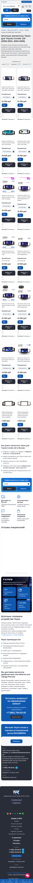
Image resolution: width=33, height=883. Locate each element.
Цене (3, 64)
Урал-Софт (22, 878)
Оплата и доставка (16, 823)
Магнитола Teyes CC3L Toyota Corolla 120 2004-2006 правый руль (24, 305)
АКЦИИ (16, 821)
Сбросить (23, 24)
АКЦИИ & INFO (16, 818)
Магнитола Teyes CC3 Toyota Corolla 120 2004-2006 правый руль (24, 252)
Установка (23, 882)
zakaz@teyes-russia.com (9, 777)
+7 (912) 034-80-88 (18, 635)
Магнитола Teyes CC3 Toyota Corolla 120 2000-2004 (8, 252)
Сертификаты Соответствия (16, 834)
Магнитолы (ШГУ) (13, 30)
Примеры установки (16, 831)
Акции (16, 882)
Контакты (16, 843)
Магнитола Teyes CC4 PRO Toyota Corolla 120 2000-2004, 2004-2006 (8, 88)
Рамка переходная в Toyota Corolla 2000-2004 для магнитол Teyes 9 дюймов (7, 414)
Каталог (3, 882)
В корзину (4, 105)
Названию (14, 64)
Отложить (3, 117)
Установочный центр (16, 800)
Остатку (25, 64)
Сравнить (3, 114)
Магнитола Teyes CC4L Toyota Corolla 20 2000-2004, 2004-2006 (24, 142)
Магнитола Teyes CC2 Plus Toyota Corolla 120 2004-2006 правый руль (24, 359)
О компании (16, 838)
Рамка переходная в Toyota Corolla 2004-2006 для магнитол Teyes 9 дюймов (23, 414)
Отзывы (16, 829)
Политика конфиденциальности (16, 872)
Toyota (21, 30)
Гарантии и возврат (16, 826)
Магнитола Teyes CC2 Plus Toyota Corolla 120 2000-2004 (8, 359)
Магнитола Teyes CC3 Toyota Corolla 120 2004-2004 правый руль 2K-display (24, 198)
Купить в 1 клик (8, 110)
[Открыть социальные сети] (27, 875)
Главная (3, 30)
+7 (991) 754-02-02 (16, 713)
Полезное (9, 882)
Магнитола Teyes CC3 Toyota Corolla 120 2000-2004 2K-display (8, 197)
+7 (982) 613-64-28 (6, 635)
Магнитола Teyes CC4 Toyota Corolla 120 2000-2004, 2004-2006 (8, 142)
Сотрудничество (16, 803)
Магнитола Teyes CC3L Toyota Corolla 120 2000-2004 (8, 305)
